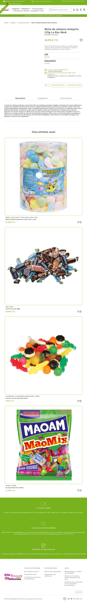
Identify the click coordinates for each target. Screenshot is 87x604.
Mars (7, 307)
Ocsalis (30, 599)
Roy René (48, 35)
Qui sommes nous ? (31, 571)
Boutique (13, 22)
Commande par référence (50, 575)
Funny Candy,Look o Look (28, 217)
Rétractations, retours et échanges (73, 572)
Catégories (16, 9)
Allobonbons (10, 396)
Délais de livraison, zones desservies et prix (72, 577)
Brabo (8, 217)
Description (20, 98)
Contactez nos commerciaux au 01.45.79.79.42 (43, 1)
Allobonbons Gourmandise (25, 396)
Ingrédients (43, 98)
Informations (66, 98)
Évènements (26, 9)
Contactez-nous (30, 574)
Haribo (37, 396)
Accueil (6, 22)
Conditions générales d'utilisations (32, 578)
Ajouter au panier (58, 85)
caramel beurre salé (23, 22)
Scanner (78, 592)
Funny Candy (15, 217)
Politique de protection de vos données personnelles (74, 583)
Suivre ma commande (53, 571)
